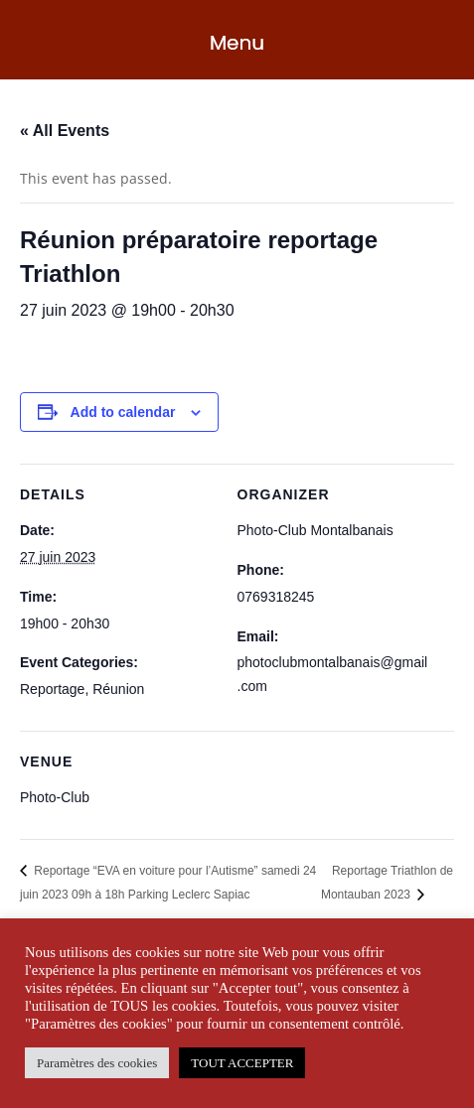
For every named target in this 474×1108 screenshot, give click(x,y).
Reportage (52, 689)
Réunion (118, 689)
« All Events (64, 130)
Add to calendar (123, 412)
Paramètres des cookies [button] (97, 1062)
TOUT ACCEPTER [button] (242, 1062)
